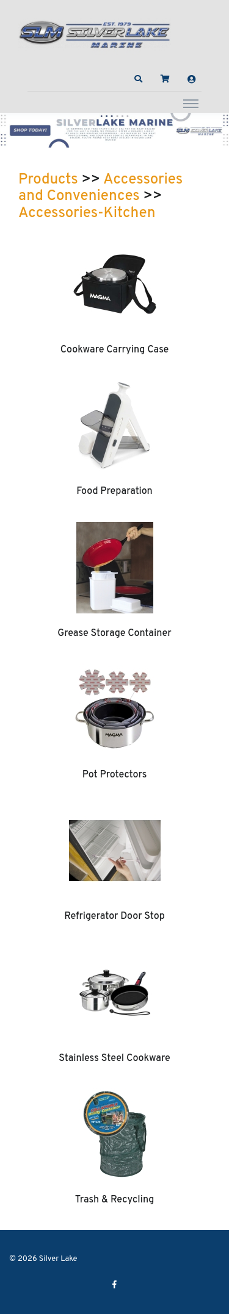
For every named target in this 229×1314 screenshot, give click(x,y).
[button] (138, 79)
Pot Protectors (114, 775)
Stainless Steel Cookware (114, 1058)
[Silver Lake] (94, 33)
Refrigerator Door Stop (114, 916)
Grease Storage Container (114, 633)
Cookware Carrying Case (114, 350)
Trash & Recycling (114, 1200)
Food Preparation (114, 491)
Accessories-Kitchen (86, 213)
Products (48, 180)
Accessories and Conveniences (100, 188)
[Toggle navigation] (191, 103)
